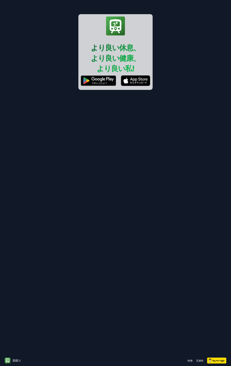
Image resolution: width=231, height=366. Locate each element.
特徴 (190, 360)
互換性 (200, 360)
